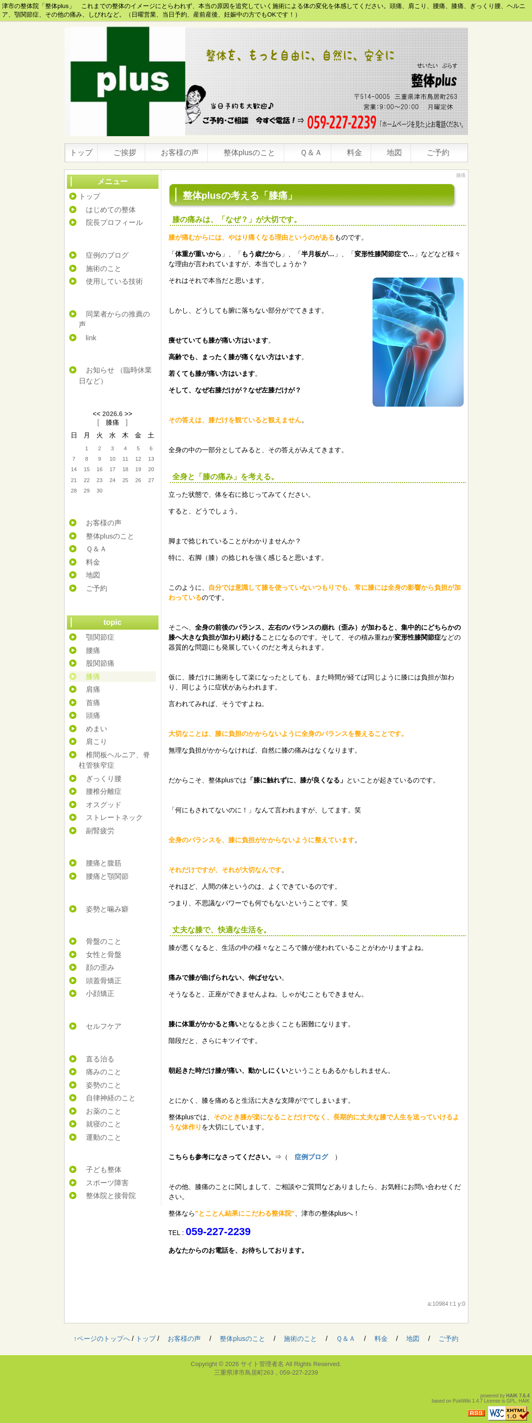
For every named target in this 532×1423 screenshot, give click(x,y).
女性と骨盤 (104, 954)
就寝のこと (104, 1124)
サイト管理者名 (262, 1363)
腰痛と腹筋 (104, 863)
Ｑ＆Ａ (311, 153)
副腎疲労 (100, 831)
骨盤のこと (104, 941)
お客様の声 (179, 153)
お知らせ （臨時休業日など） (115, 375)
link (91, 338)
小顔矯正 (100, 993)
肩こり (96, 741)
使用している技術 (114, 281)
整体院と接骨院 (111, 1195)
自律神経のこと (111, 1098)
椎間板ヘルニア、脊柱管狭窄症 (114, 760)
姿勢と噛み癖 (107, 909)
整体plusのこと (249, 153)
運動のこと (104, 1137)
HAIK (512, 1395)
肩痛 (93, 689)
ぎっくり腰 (104, 778)
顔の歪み (100, 967)
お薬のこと (104, 1111)
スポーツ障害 (107, 1183)
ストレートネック (114, 817)
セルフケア (104, 1026)
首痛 (93, 702)
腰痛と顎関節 (107, 876)
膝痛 (112, 422)
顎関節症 (100, 637)
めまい (96, 729)
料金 (354, 153)
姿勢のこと (104, 1085)
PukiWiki (462, 1401)
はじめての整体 (111, 209)
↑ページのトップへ (102, 1338)
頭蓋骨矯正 (104, 981)
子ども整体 (104, 1169)
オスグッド (104, 804)
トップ (81, 153)
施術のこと (104, 268)
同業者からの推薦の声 (114, 319)
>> (128, 414)
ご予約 (438, 153)
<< (96, 414)
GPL (511, 1401)
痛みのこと (104, 1072)
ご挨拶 (125, 153)
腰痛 (93, 650)
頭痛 (93, 715)
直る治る (100, 1059)
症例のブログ (104, 255)
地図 (394, 153)
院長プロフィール (114, 222)
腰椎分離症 (104, 791)
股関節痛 (100, 663)
